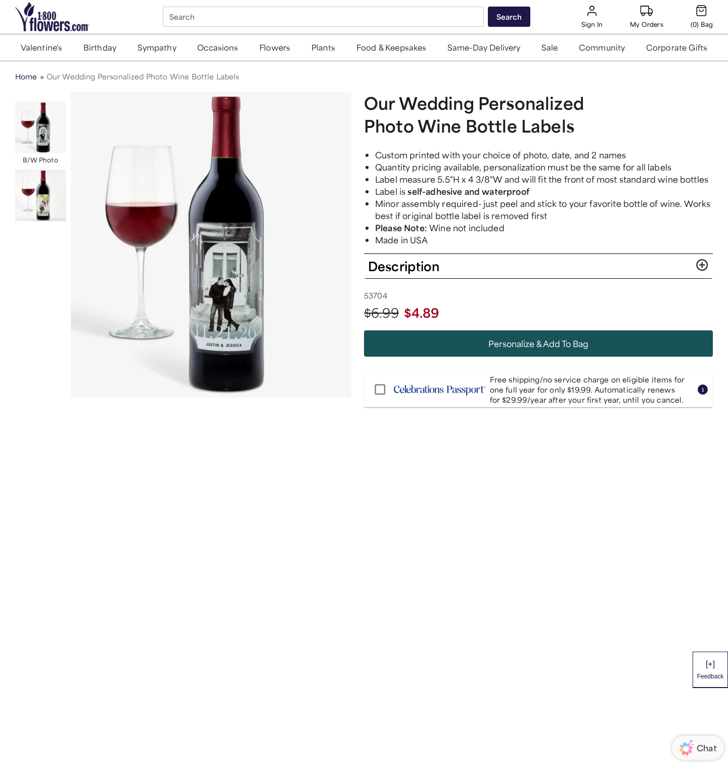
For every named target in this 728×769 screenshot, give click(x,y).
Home (26, 76)
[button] (41, 47)
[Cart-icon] (702, 16)
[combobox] (324, 16)
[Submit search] (509, 17)
